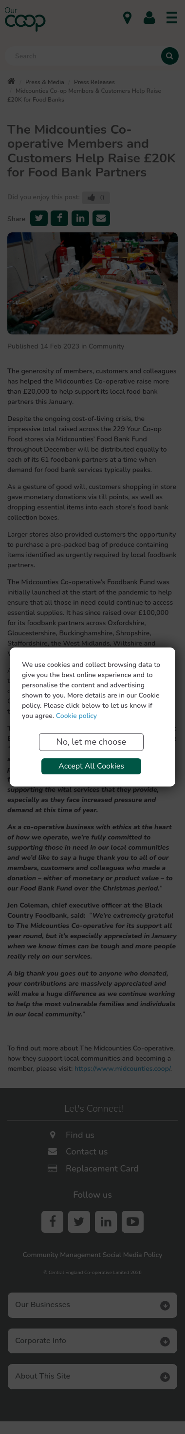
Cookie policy (76, 715)
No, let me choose (91, 742)
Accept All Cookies (91, 766)
